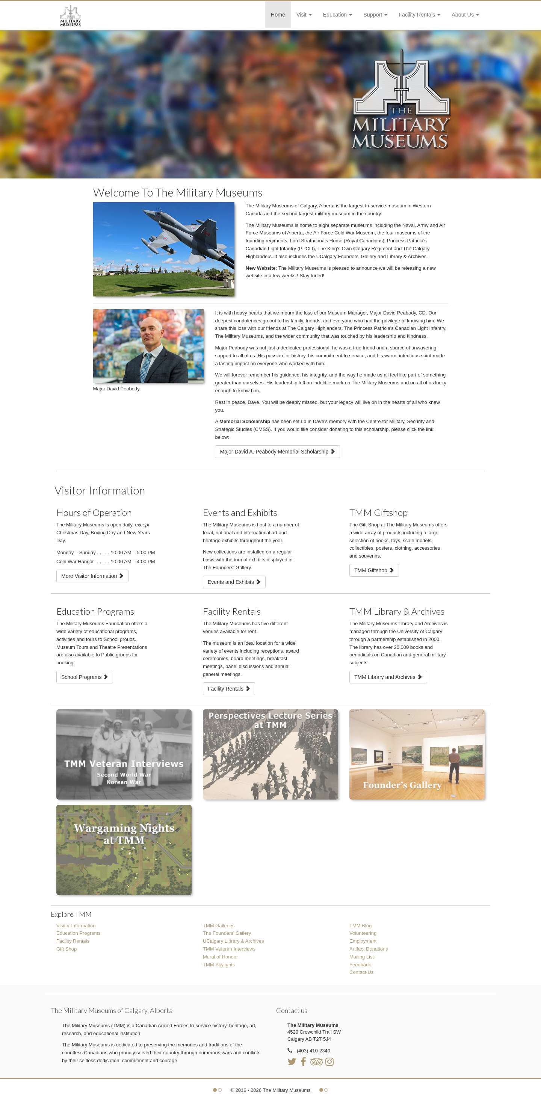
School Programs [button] (84, 677)
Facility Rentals (419, 15)
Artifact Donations (368, 949)
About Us (465, 15)
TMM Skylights (219, 964)
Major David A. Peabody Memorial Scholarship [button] (277, 452)
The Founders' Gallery (227, 933)
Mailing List (361, 957)
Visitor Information (76, 925)
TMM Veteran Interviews (229, 949)
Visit (304, 15)
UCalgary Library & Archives (233, 941)
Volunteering (362, 933)
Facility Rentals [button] (229, 689)
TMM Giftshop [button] (374, 570)
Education (337, 15)
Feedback (360, 964)
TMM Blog (360, 925)
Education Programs (78, 933)
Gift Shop (66, 949)
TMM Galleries (219, 925)
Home (278, 15)
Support (375, 15)
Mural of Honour (220, 957)
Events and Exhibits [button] (234, 582)
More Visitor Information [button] (92, 576)
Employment (362, 941)
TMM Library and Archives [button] (388, 677)
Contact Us (361, 972)
